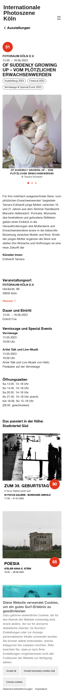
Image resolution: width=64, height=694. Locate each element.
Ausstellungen (18, 28)
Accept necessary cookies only (39, 671)
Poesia (11, 563)
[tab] (28, 183)
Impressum (41, 689)
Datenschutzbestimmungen (18, 689)
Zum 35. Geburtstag (26, 485)
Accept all (11, 671)
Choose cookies (14, 682)
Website (8, 301)
